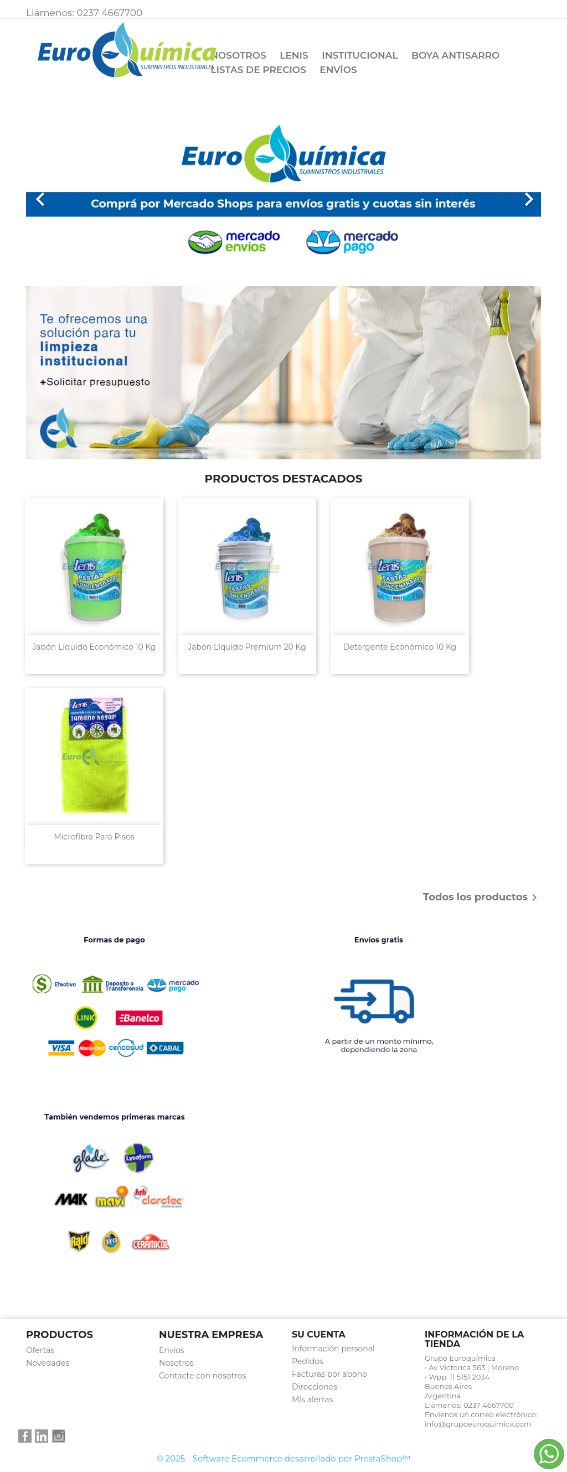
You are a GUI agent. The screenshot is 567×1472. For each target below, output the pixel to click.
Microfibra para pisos (94, 837)
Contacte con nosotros (202, 1376)
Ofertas (40, 1350)
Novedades (47, 1363)
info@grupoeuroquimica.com (478, 1423)
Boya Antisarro (455, 55)
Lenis (294, 55)
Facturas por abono (329, 1374)
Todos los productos (482, 897)
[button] (65, 194)
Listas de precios (258, 69)
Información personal (333, 1349)
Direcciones (314, 1387)
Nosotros (238, 55)
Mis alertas (312, 1399)
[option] (283, 194)
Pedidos (307, 1361)
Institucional (360, 55)
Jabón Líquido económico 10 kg (94, 647)
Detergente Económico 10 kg (399, 647)
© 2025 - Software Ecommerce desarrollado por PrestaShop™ (284, 1458)
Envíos (338, 69)
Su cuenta (319, 1334)
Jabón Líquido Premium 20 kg (247, 647)
